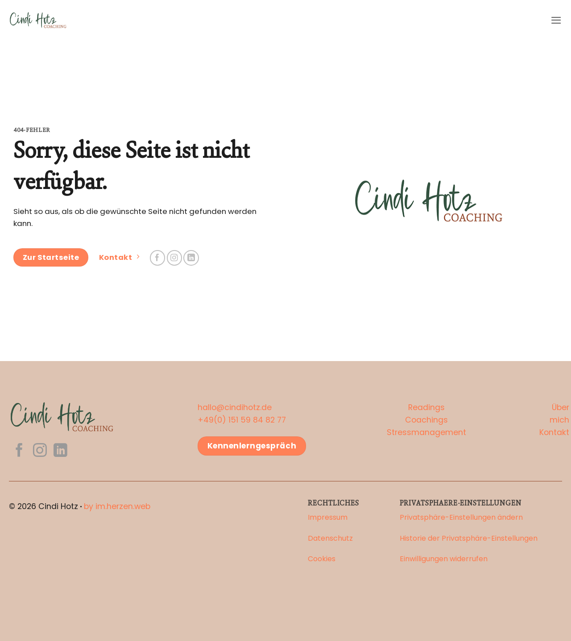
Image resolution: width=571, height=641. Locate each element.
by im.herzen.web (117, 506)
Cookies (321, 559)
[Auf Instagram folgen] (174, 258)
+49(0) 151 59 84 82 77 (242, 420)
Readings (426, 407)
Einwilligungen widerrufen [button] (444, 559)
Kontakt (554, 432)
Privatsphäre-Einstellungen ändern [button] (461, 517)
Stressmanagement (426, 432)
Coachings (426, 420)
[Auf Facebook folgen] (158, 258)
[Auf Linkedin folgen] (191, 258)
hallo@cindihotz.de (235, 407)
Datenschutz (330, 538)
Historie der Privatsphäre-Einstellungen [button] (469, 538)
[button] (556, 20)
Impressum (328, 517)
